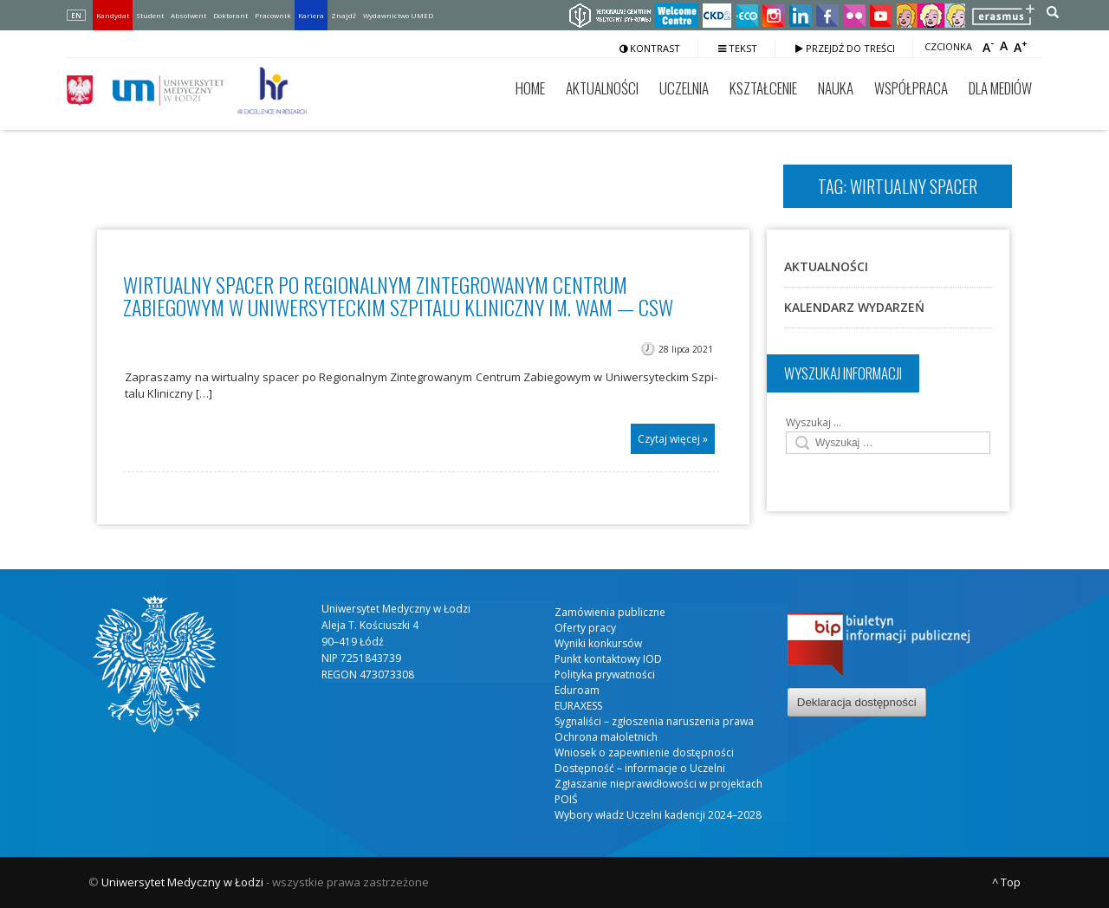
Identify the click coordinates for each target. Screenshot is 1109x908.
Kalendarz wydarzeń (854, 307)
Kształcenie (763, 88)
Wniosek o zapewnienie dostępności (644, 752)
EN (76, 15)
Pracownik (273, 15)
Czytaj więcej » (673, 438)
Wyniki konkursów (598, 643)
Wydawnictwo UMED (398, 15)
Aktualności (602, 88)
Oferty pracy (585, 627)
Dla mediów (1000, 88)
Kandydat (112, 15)
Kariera (311, 15)
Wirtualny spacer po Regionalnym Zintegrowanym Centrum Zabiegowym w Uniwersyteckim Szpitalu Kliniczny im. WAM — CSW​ (398, 295)
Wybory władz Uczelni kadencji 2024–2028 (658, 814)
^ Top (1006, 882)
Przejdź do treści (845, 48)
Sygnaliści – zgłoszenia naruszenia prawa (654, 721)
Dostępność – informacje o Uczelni (639, 768)
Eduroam (577, 690)
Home (530, 88)
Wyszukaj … (813, 422)
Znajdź (343, 15)
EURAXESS (578, 705)
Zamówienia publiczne (609, 612)
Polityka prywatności (604, 674)
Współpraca (911, 88)
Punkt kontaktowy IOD (608, 659)
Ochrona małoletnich (606, 737)
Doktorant (230, 15)
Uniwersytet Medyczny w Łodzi (182, 882)
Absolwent (188, 15)
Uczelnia (684, 88)
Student (150, 15)
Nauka (835, 88)
